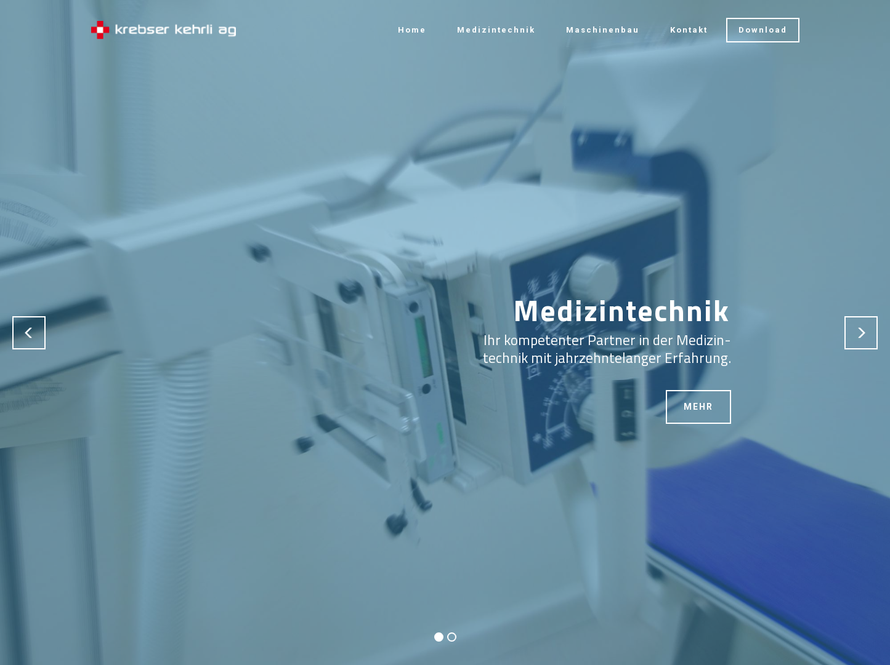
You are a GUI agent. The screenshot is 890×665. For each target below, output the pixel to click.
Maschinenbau (602, 29)
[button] (29, 332)
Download (762, 29)
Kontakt (689, 29)
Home (412, 29)
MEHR (698, 407)
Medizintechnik (496, 29)
